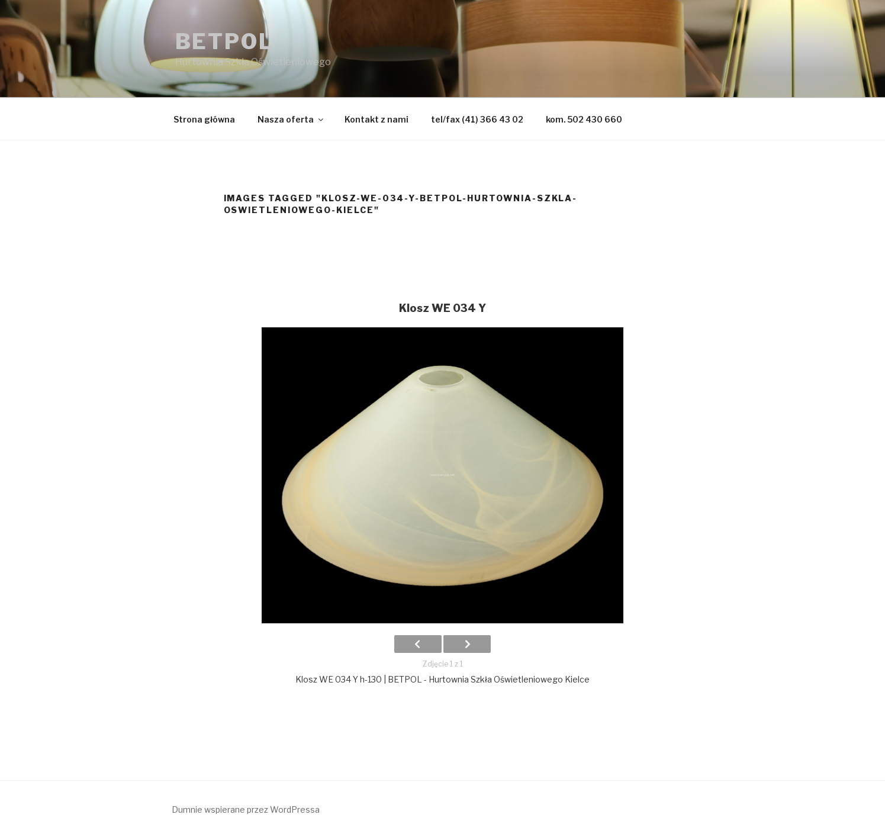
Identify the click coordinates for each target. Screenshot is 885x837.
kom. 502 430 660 (584, 119)
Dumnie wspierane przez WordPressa (246, 809)
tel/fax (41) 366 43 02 (477, 119)
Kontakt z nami (376, 119)
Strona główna (204, 119)
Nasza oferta (291, 119)
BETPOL (224, 41)
